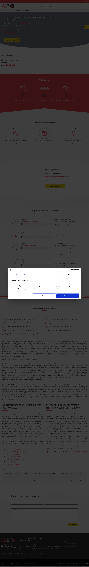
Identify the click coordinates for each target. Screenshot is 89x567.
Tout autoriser (68, 295)
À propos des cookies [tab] (68, 274)
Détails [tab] (44, 274)
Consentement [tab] (20, 274)
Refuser (44, 295)
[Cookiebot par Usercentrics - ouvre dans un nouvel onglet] (72, 270)
